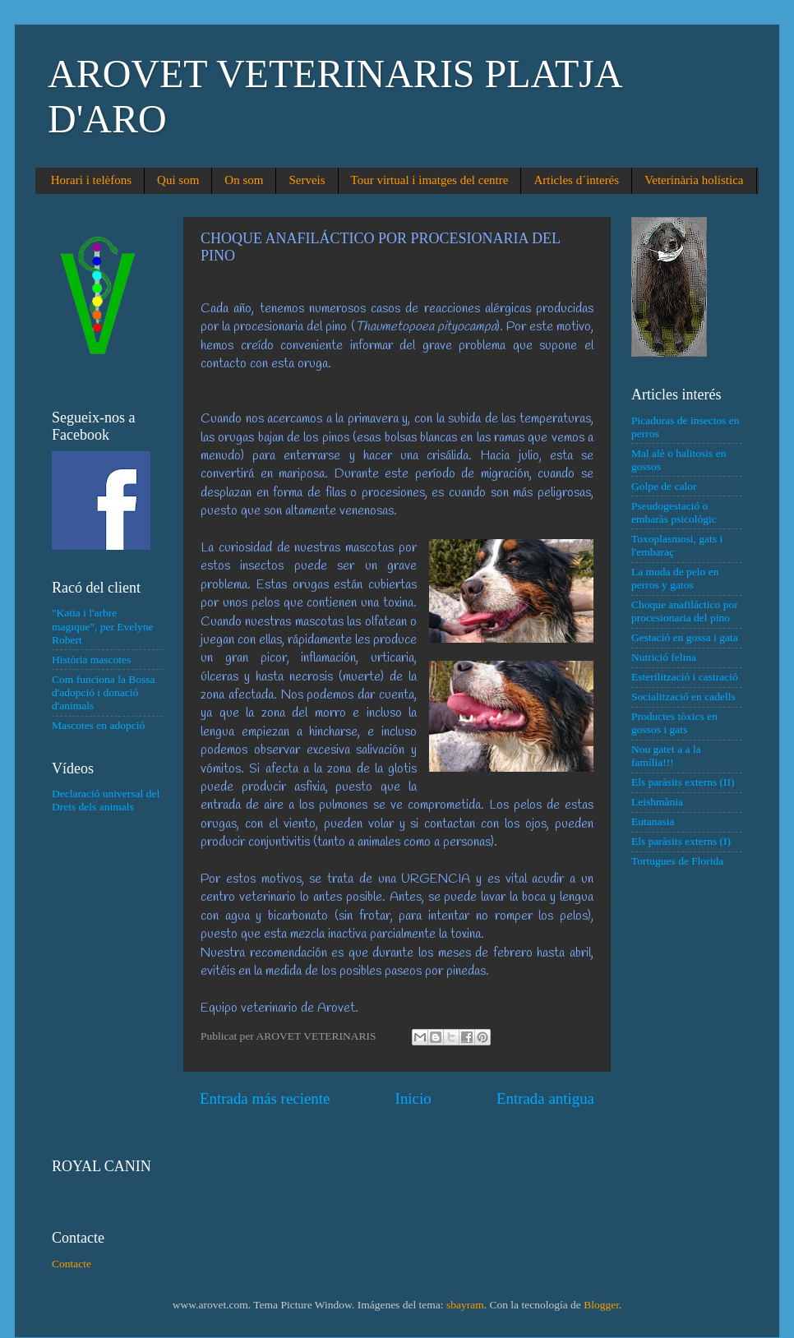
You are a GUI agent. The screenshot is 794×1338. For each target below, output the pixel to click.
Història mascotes (91, 659)
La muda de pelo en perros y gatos (674, 578)
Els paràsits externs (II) (683, 782)
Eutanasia (652, 821)
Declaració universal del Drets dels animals (105, 800)
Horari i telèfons (91, 180)
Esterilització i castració (684, 677)
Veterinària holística (693, 180)
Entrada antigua (545, 1098)
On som (243, 180)
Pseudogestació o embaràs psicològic (674, 512)
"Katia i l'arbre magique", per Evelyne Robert (103, 626)
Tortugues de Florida (677, 861)
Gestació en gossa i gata (684, 637)
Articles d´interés (576, 180)
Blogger (601, 1305)
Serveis (307, 180)
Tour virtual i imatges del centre (430, 180)
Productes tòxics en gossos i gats (674, 723)
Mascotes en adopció (98, 725)
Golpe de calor (663, 486)
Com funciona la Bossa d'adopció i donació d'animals (103, 692)
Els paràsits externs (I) (681, 841)
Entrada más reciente (265, 1098)
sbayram (465, 1305)
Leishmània (657, 802)
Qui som (178, 180)
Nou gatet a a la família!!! (666, 755)
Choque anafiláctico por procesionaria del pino (684, 611)
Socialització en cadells (683, 696)
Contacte (71, 1263)
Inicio (413, 1098)
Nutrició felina (663, 657)
